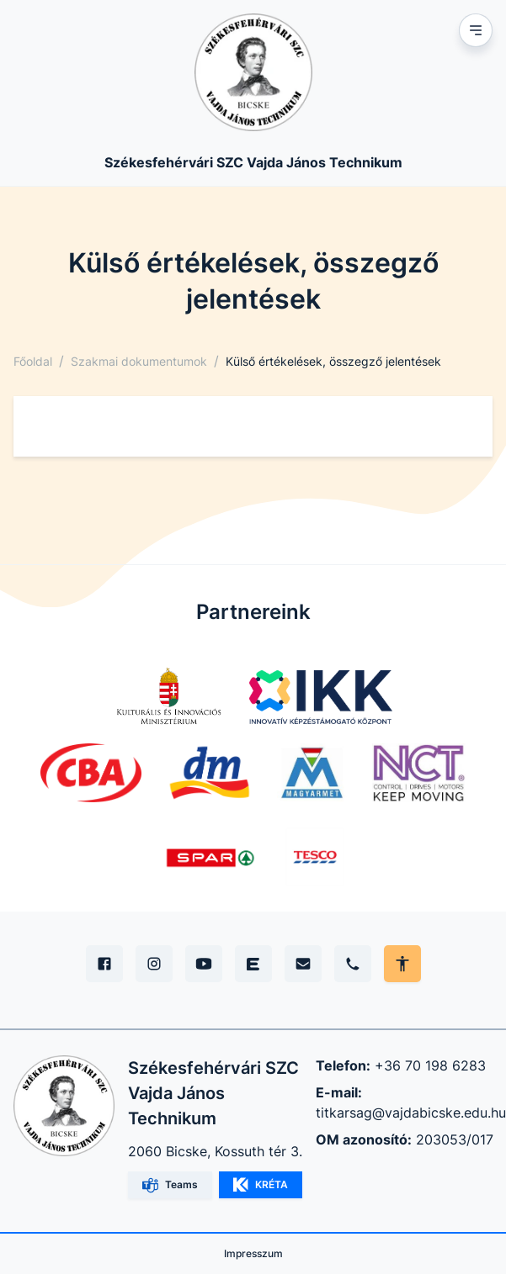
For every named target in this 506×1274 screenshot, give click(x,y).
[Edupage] (253, 963)
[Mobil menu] (476, 30)
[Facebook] (104, 963)
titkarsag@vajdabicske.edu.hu (411, 1112)
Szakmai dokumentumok (139, 361)
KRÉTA (260, 1184)
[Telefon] (352, 963)
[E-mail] (303, 963)
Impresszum (253, 1253)
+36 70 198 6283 (430, 1065)
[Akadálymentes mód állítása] (402, 963)
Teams (170, 1185)
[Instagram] (154, 963)
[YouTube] (203, 963)
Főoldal (32, 361)
